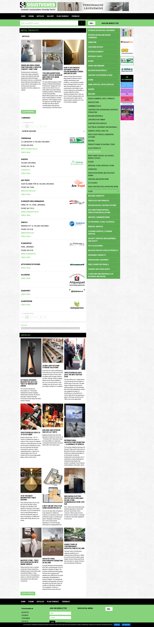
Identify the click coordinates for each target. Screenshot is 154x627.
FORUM (31, 16)
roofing (91, 141)
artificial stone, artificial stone (101, 165)
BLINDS (103, 61)
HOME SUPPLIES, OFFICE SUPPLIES (103, 84)
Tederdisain (26, 138)
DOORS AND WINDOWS (103, 66)
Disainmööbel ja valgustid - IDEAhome (127, 85)
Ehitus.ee (25, 621)
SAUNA (103, 80)
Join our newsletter (110, 23)
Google (96, 613)
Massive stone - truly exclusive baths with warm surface (30, 562)
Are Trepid (25, 180)
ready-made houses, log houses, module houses (101, 157)
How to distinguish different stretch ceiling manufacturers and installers (73, 70)
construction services (97, 123)
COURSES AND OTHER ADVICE (103, 269)
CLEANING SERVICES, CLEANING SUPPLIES (100, 232)
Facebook (127, 23)
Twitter (92, 613)
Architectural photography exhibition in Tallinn (52, 561)
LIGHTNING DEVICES (103, 47)
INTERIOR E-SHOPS (95, 56)
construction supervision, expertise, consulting (103, 111)
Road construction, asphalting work (103, 187)
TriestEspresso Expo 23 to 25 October (30, 434)
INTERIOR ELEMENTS (103, 52)
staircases (92, 169)
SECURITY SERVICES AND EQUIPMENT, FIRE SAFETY (103, 239)
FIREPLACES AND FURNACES (98, 201)
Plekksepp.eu (26, 243)
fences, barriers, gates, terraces (101, 98)
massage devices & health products (103, 250)
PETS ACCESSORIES (95, 246)
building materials (95, 116)
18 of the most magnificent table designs (28, 498)
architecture (93, 102)
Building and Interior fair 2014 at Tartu (51, 431)
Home (23, 16)
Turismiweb (26, 618)
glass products (94, 148)
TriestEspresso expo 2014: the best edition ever (73, 375)
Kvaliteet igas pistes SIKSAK (126, 99)
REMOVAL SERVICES (95, 226)
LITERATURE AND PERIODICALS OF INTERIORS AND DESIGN (103, 275)
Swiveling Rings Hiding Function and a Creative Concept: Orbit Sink (31, 67)
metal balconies (50, 328)
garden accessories (28, 328)
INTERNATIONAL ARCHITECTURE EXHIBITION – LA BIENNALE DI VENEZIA (74, 442)
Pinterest (123, 23)
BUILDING (103, 94)
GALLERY (50, 16)
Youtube (131, 23)
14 (40, 126)
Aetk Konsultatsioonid (30, 264)
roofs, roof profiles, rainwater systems (101, 135)
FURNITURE (103, 42)
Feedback (25, 615)
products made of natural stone (101, 144)
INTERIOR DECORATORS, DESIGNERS (101, 30)
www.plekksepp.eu (28, 254)
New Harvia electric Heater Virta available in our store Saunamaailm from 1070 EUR (74, 500)
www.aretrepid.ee (28, 191)
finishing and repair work (98, 179)
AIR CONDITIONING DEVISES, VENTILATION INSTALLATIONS (99, 211)
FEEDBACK (75, 16)
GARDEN (103, 89)
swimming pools (94, 106)
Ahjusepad (25, 275)
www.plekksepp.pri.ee (30, 212)
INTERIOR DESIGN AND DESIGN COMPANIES (99, 36)
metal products (94, 152)
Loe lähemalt (126, 624)
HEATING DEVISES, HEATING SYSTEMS (102, 205)
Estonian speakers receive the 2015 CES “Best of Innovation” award (29, 383)
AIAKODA (24, 159)
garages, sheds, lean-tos (98, 131)
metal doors (39, 328)
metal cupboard (74, 328)
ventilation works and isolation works (101, 174)
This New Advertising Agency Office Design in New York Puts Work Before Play (52, 76)
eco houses (92, 183)
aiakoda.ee (25, 170)
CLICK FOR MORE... (28, 112)
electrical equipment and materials (102, 127)
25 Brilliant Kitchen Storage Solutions (50, 367)
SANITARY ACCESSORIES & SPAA (103, 75)
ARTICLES (40, 16)
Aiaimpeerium (26, 301)
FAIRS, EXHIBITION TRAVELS (98, 264)
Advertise (25, 612)
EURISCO (24, 222)
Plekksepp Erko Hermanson (32, 201)
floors (91, 162)
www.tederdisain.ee (29, 149)
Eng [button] (92, 23)
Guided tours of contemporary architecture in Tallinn (74, 546)
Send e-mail (26, 152)
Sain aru (117, 624)
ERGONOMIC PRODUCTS (97, 255)
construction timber (96, 120)
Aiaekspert (25, 291)
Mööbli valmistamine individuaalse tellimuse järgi (127, 92)
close (103, 191)
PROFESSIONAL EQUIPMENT (103, 260)
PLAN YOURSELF (63, 16)
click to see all (28, 593)
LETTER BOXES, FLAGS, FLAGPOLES (101, 222)
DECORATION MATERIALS (103, 70)
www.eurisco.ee (27, 233)
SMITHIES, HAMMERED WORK (99, 217)
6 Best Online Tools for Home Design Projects (52, 507)
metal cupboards (62, 328)
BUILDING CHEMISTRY (103, 196)
